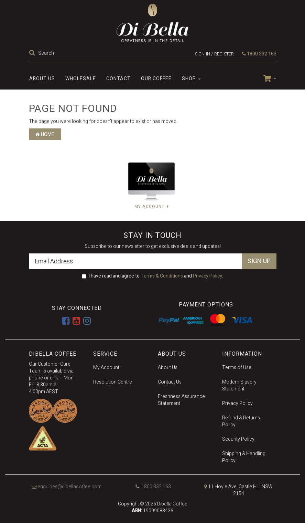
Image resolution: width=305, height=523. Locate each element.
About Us (42, 78)
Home (44, 134)
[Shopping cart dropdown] (267, 77)
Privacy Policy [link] (237, 403)
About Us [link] (167, 367)
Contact (118, 78)
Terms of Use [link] (236, 367)
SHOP (191, 78)
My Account (151, 206)
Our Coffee (156, 78)
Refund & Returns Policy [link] (241, 421)
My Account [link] (106, 367)
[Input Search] (103, 53)
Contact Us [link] (170, 382)
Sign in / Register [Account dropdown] (214, 54)
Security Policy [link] (238, 439)
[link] (65, 321)
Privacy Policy (207, 276)
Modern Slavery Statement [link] (239, 385)
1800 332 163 (259, 53)
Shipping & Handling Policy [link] (243, 457)
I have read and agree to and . (152, 276)
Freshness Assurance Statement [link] (181, 400)
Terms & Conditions (162, 276)
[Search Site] (33, 53)
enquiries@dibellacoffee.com (66, 486)
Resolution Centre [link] (112, 382)
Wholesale (80, 78)
